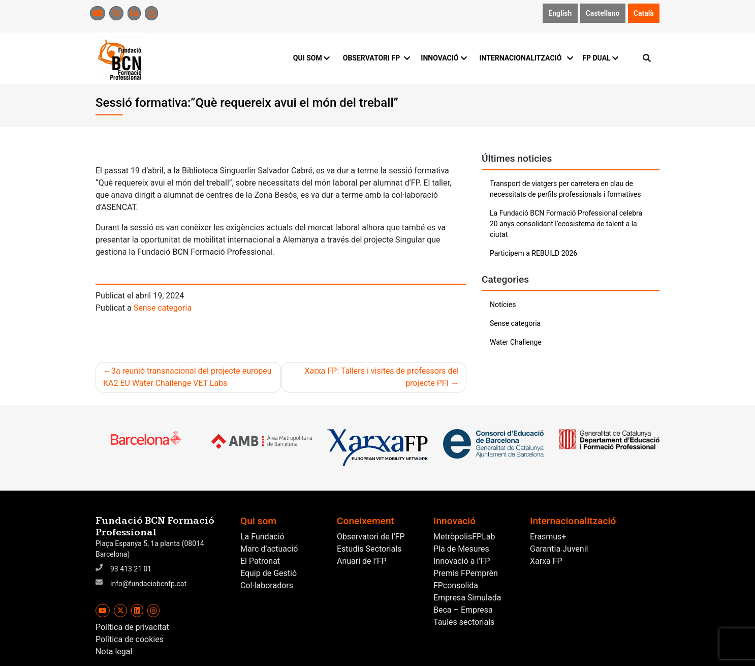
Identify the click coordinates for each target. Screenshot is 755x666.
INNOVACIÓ (444, 58)
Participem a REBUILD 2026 (533, 253)
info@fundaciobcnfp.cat (148, 584)
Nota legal (114, 651)
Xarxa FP (546, 561)
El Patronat (260, 561)
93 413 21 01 (130, 569)
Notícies (503, 304)
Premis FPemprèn (465, 573)
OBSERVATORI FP (376, 58)
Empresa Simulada (467, 597)
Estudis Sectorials (369, 549)
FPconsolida (455, 585)
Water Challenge (516, 342)
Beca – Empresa (463, 610)
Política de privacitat (132, 627)
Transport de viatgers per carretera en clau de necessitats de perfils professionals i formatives (565, 188)
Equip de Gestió (268, 573)
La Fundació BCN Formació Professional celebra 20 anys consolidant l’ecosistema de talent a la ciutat (566, 223)
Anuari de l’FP (362, 561)
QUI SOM (311, 58)
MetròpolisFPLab (464, 536)
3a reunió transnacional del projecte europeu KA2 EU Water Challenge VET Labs (187, 377)
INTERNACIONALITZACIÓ (524, 58)
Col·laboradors (266, 585)
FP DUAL (600, 58)
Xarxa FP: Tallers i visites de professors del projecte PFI (381, 377)
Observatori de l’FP (371, 536)
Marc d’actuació (269, 549)
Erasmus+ (548, 536)
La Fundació (262, 536)
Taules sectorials (463, 622)
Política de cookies (130, 639)
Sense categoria (163, 308)
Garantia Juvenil (559, 549)
